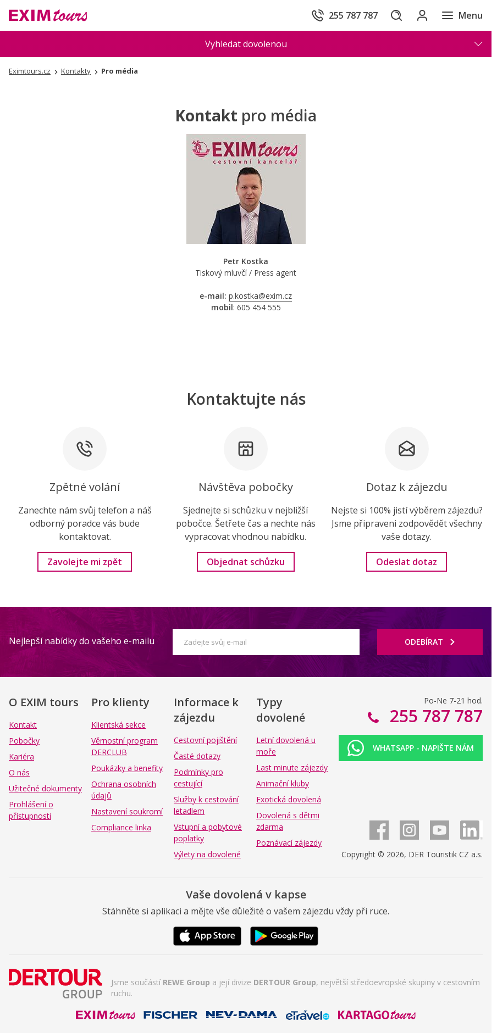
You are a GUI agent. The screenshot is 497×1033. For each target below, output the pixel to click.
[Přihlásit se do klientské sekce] (416, 15)
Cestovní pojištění (205, 740)
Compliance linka (121, 827)
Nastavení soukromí (127, 811)
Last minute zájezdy (292, 767)
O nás (19, 772)
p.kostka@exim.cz (260, 296)
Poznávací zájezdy (289, 842)
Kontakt (23, 724)
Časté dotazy (197, 756)
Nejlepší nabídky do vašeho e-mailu (81, 641)
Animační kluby (282, 783)
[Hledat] (386, 15)
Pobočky (24, 740)
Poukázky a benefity (127, 768)
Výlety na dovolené (207, 854)
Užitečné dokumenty (45, 788)
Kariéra (21, 756)
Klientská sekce (118, 724)
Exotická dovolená (288, 799)
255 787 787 (434, 716)
